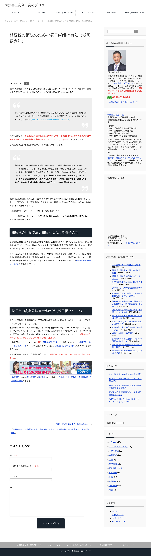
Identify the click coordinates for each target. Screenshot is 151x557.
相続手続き (42, 378)
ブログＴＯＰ (40, 13)
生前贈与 (113, 473)
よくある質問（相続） (118, 447)
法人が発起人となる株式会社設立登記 (125, 375)
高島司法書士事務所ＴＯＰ (30, 546)
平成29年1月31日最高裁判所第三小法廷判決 (50, 120)
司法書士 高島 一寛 (115, 116)
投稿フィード (118, 515)
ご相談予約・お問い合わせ (123, 84)
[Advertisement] (51, 65)
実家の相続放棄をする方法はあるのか (72, 425)
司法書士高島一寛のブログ (30, 5)
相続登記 (15, 378)
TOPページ (16, 13)
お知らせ (113, 443)
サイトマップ (128, 546)
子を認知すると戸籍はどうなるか (126, 265)
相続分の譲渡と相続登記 (122, 334)
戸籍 (111, 460)
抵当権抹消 (114, 465)
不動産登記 (111, 13)
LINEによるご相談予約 (64, 347)
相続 (26, 84)
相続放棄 (113, 482)
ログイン (116, 512)
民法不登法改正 (115, 469)
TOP (20, 22)
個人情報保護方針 (106, 546)
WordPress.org (118, 522)
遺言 (111, 491)
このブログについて (87, 13)
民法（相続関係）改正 (134, 13)
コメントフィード (119, 519)
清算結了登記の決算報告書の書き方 (127, 289)
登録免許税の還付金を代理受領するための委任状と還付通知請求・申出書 (127, 304)
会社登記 (113, 456)
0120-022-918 (50, 343)
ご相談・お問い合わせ (63, 13)
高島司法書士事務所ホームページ (123, 103)
